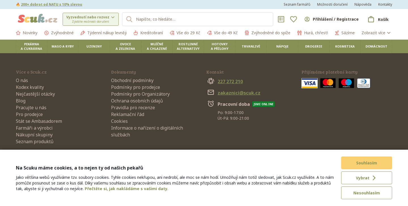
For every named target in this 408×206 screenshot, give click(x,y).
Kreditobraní (148, 33)
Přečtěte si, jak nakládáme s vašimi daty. (126, 188)
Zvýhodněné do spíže (267, 33)
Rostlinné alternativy (188, 46)
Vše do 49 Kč (222, 33)
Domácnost (376, 46)
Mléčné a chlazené (157, 46)
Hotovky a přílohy (219, 46)
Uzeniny (94, 46)
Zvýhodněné (59, 33)
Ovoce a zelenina (125, 46)
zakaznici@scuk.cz (233, 93)
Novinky (26, 33)
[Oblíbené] (293, 19)
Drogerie (313, 46)
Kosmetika (345, 46)
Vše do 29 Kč (185, 33)
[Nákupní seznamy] (281, 19)
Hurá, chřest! (312, 33)
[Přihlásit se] (331, 19)
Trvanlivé (251, 46)
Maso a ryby (63, 46)
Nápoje (282, 46)
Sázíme (345, 33)
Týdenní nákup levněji (103, 33)
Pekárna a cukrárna (31, 46)
